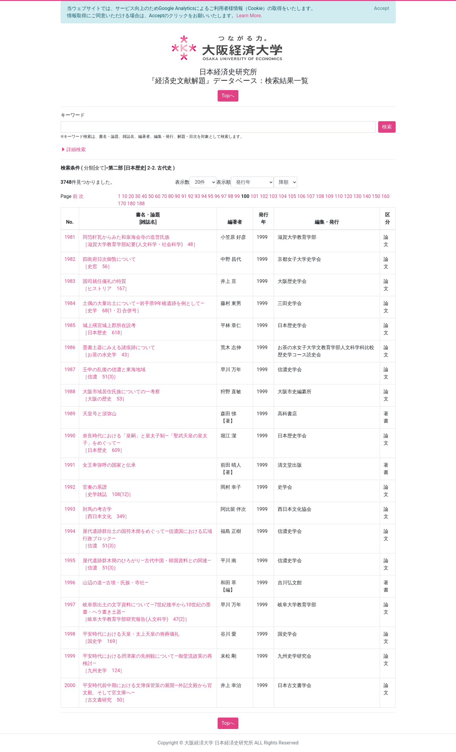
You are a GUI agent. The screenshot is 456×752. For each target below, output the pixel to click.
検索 (387, 127)
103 (273, 196)
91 (184, 196)
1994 (70, 531)
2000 (70, 685)
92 (190, 196)
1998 (70, 634)
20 (131, 196)
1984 (70, 303)
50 (151, 196)
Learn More (248, 15)
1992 (70, 487)
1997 (70, 605)
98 (230, 196)
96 (217, 196)
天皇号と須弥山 (99, 414)
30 (137, 196)
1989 (70, 414)
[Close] (381, 8)
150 (376, 196)
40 (144, 196)
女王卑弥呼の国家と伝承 (109, 465)
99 (237, 196)
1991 (70, 465)
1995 (70, 560)
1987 (70, 369)
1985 (70, 325)
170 (122, 203)
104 (283, 196)
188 (140, 203)
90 (177, 196)
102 (264, 196)
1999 (70, 656)
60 (157, 196)
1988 (70, 391)
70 (164, 196)
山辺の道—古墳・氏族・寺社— (115, 582)
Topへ (228, 96)
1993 (70, 509)
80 (171, 196)
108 (320, 196)
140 (367, 196)
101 (254, 196)
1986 (70, 347)
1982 (70, 259)
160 (385, 196)
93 (197, 196)
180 (131, 203)
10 (124, 196)
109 (329, 196)
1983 (70, 281)
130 (357, 196)
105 (292, 196)
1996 (70, 582)
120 (348, 196)
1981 (70, 237)
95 (210, 196)
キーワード (73, 115)
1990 (70, 436)
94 (204, 196)
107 (311, 196)
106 (301, 196)
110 (339, 196)
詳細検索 (73, 149)
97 (224, 196)
